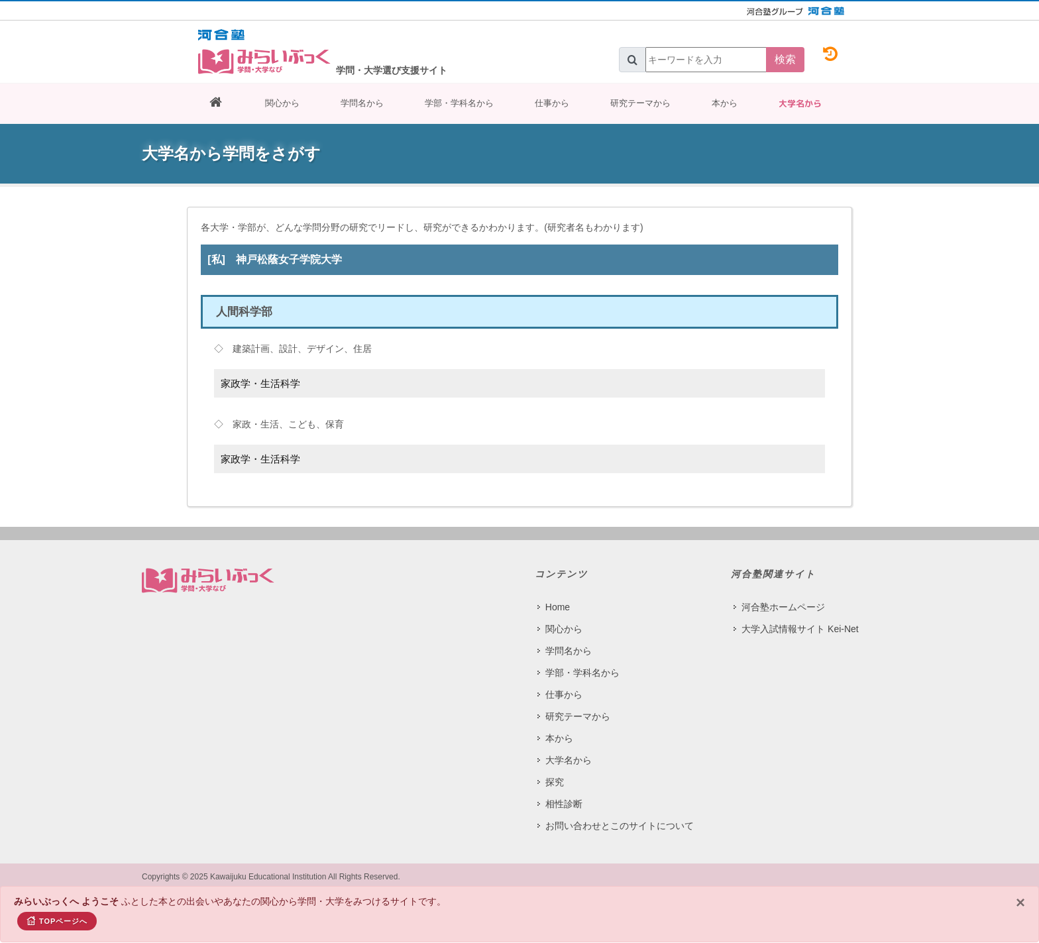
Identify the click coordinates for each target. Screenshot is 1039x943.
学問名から (362, 103)
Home (557, 607)
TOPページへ (57, 920)
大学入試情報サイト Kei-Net (800, 629)
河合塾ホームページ (783, 607)
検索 (785, 59)
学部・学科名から (459, 103)
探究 (554, 782)
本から (725, 103)
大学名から (800, 103)
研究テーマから (640, 103)
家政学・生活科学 (260, 383)
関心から (282, 103)
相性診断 (563, 804)
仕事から (552, 103)
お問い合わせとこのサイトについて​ (619, 825)
